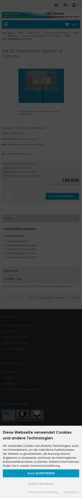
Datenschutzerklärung (43, 492)
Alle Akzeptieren (41, 473)
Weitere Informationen (41, 483)
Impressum (71, 492)
